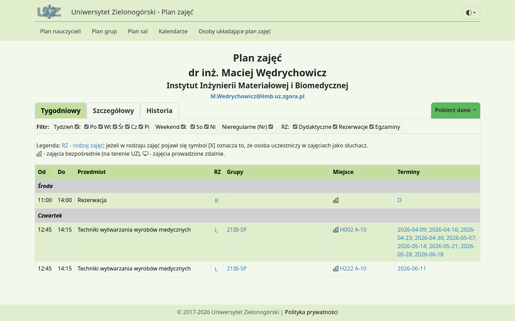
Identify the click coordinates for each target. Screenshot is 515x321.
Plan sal (138, 31)
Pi (144, 127)
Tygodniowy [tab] (60, 110)
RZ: (285, 127)
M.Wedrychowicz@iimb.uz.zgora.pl (257, 96)
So (196, 127)
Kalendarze (173, 31)
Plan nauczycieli (60, 31)
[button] (471, 12)
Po (90, 127)
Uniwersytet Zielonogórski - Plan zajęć (132, 11)
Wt (104, 127)
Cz (131, 127)
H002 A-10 (353, 229)
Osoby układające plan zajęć (235, 31)
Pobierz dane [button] (453, 110)
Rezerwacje (350, 127)
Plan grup (104, 31)
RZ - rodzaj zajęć (82, 145)
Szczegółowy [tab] (113, 110)
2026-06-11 (411, 268)
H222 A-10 (353, 268)
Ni (210, 127)
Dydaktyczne (312, 127)
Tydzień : (67, 127)
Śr (118, 127)
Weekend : (171, 127)
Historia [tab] (159, 110)
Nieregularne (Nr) (247, 127)
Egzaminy (384, 127)
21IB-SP (237, 229)
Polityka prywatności (311, 312)
